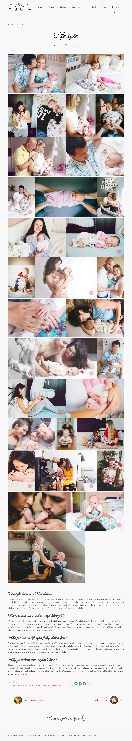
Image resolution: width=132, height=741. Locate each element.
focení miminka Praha (30, 685)
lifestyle (40, 685)
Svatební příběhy (78, 7)
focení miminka (17, 685)
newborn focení (57, 685)
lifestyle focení (47, 685)
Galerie (63, 7)
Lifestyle (77, 46)
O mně (51, 7)
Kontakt (115, 7)
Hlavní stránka (12, 25)
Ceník (94, 7)
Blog (104, 7)
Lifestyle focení (23, 608)
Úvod (40, 7)
